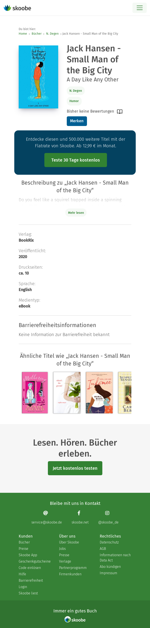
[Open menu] (139, 8)
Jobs (62, 549)
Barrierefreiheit (31, 580)
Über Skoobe (69, 542)
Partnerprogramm (73, 568)
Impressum (108, 573)
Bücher (37, 34)
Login (23, 587)
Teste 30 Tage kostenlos (75, 160)
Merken (76, 121)
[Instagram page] (108, 517)
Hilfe (22, 574)
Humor (74, 101)
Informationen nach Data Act (115, 557)
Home (23, 34)
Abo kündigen (110, 567)
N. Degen (52, 34)
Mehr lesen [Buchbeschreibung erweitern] (76, 213)
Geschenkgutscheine (34, 561)
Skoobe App (28, 555)
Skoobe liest (28, 593)
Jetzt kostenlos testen (75, 468)
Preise (23, 549)
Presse (64, 555)
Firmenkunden (70, 574)
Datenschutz (109, 542)
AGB (103, 549)
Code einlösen (30, 568)
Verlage (65, 561)
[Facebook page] (80, 517)
